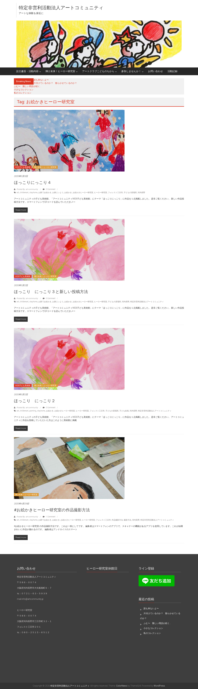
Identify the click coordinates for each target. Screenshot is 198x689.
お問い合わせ (155, 71)
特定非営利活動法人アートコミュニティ (61, 7)
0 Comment (49, 189)
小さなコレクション (23, 89)
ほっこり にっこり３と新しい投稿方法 (51, 291)
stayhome (33, 192)
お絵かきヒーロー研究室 (83, 192)
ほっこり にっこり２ (34, 400)
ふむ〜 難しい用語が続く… (27, 86)
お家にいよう (57, 192)
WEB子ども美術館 (22, 167)
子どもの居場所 (130, 192)
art (18, 192)
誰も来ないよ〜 (41, 80)
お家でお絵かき (44, 192)
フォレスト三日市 (115, 192)
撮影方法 (127, 520)
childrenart (24, 192)
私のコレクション (22, 93)
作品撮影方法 (117, 520)
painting (32, 411)
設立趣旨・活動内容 (27, 71)
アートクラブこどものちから (98, 71)
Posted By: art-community (27, 189)
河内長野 (141, 192)
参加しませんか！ (131, 71)
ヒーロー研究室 (100, 192)
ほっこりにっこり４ (32, 182)
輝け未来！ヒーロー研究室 (60, 71)
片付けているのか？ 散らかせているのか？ (55, 83)
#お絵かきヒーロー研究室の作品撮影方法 (52, 510)
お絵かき (68, 192)
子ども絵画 (124, 411)
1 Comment (49, 517)
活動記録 (172, 71)
